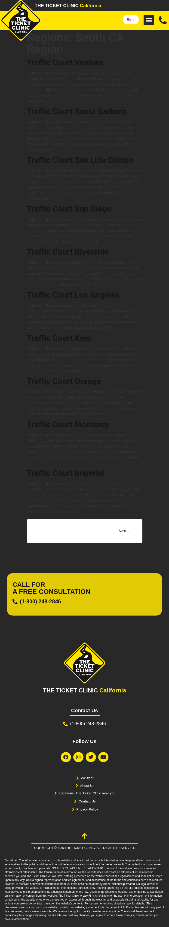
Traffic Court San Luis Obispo (80, 160)
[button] (149, 20)
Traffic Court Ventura (65, 62)
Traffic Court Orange (64, 381)
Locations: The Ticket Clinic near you (87, 793)
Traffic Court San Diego (69, 209)
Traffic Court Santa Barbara (76, 111)
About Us (87, 786)
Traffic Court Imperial (66, 473)
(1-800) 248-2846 (40, 601)
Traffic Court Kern (59, 338)
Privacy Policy (87, 809)
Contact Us (87, 801)
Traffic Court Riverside (68, 252)
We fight (87, 778)
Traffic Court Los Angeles (73, 295)
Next (125, 531)
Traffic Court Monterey (68, 424)
